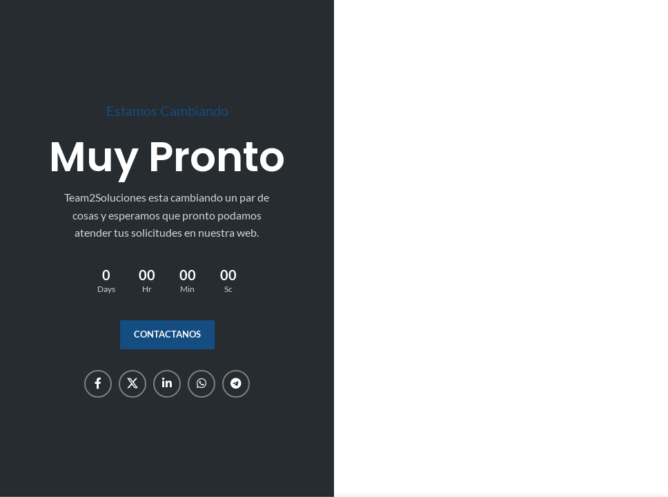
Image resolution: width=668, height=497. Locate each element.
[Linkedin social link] (167, 384)
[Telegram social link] (236, 384)
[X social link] (132, 384)
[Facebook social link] (98, 384)
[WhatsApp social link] (201, 384)
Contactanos (167, 334)
